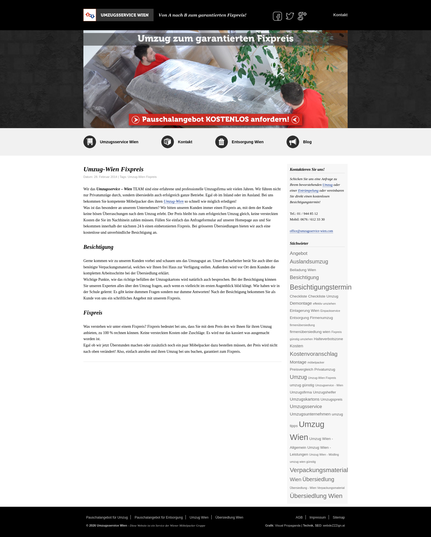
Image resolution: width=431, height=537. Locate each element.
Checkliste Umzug (323, 296)
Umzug (328, 185)
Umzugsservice (306, 406)
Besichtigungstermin (321, 287)
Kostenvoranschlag (313, 354)
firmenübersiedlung (302, 325)
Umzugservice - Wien (329, 385)
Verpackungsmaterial (319, 469)
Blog (307, 142)
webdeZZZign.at (334, 525)
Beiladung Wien (303, 270)
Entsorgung (299, 318)
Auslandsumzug (309, 261)
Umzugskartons (305, 399)
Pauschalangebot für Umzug (107, 517)
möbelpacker (315, 362)
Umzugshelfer (324, 392)
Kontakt (340, 15)
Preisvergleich (301, 369)
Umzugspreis (331, 399)
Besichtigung (304, 277)
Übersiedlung (318, 479)
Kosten (296, 345)
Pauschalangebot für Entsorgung (159, 517)
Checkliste (298, 296)
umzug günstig (302, 385)
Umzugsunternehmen (310, 414)
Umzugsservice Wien (119, 142)
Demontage (301, 303)
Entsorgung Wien (248, 142)
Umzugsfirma (301, 392)
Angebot (298, 253)
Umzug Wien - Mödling (324, 454)
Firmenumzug (321, 318)
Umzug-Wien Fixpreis (142, 176)
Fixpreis (336, 332)
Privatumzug (324, 369)
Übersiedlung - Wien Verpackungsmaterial (317, 487)
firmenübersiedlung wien (310, 332)
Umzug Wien (199, 517)
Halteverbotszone (328, 339)
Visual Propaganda (288, 525)
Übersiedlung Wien (316, 495)
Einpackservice (330, 310)
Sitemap (339, 517)
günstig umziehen (301, 339)
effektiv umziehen (324, 303)
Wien (295, 479)
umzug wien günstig (303, 461)
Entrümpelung (308, 190)
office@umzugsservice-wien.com (311, 231)
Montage (298, 362)
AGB (299, 517)
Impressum (318, 517)
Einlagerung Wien (304, 311)
